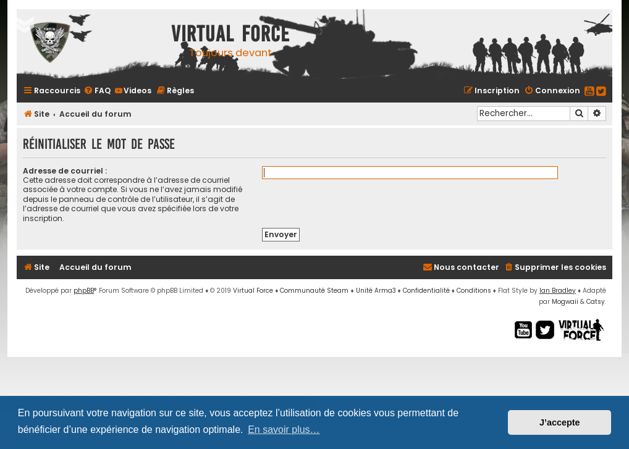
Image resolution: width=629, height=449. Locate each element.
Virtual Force (253, 290)
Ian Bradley (557, 290)
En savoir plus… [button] (284, 429)
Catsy (595, 301)
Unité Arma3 (376, 290)
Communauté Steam (314, 290)
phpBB (84, 290)
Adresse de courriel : (65, 171)
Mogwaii (565, 301)
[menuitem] (97, 90)
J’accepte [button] (559, 422)
